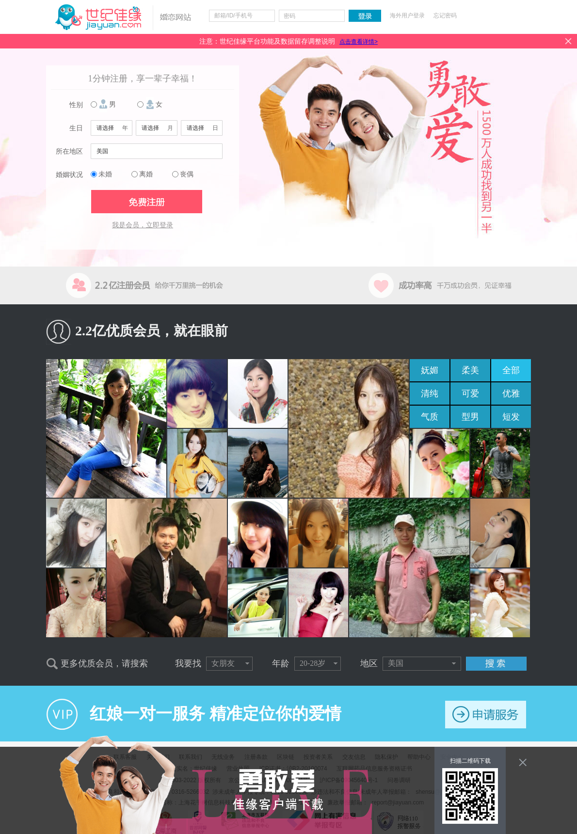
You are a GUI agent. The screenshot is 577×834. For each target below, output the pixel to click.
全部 (511, 370)
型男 (470, 417)
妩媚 (429, 370)
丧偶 (186, 174)
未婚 (105, 174)
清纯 (429, 393)
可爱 (470, 393)
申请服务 (485, 714)
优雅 (511, 393)
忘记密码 (445, 15)
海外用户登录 (407, 15)
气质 (429, 417)
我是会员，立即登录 (142, 225)
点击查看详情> (358, 41)
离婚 (146, 174)
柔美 (470, 370)
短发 (511, 417)
